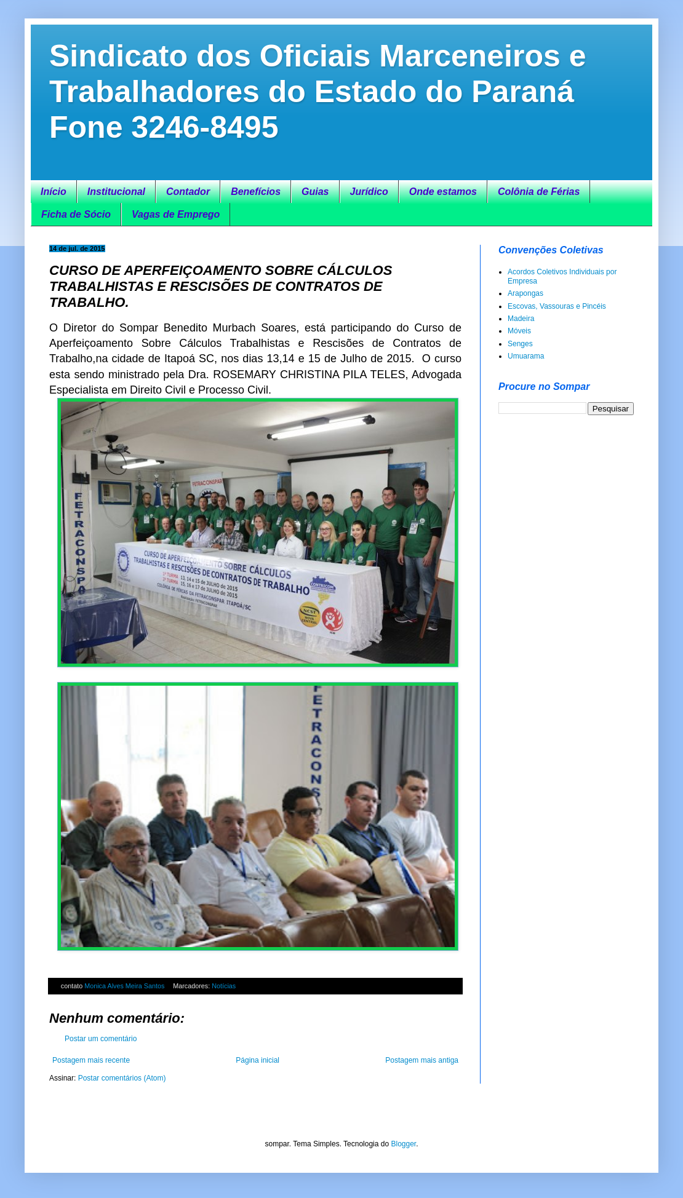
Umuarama (526, 356)
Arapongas (525, 293)
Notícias (224, 986)
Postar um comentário (101, 1038)
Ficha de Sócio (76, 214)
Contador (188, 191)
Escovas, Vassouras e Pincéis (557, 306)
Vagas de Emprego (176, 214)
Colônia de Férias (539, 191)
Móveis (519, 331)
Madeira (521, 318)
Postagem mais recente (91, 1060)
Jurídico (369, 191)
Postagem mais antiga (421, 1060)
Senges (520, 343)
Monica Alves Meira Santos (125, 986)
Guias (315, 191)
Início (53, 191)
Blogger (403, 1144)
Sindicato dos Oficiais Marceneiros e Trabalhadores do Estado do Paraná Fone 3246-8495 (317, 92)
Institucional (116, 191)
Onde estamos (443, 191)
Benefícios (256, 191)
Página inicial (257, 1060)
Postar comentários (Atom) (122, 1078)
